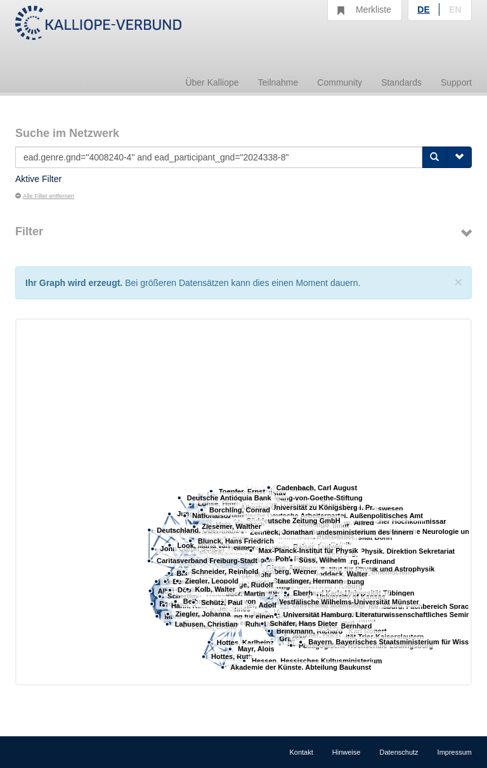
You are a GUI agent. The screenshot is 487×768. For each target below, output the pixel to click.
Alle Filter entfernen (44, 196)
